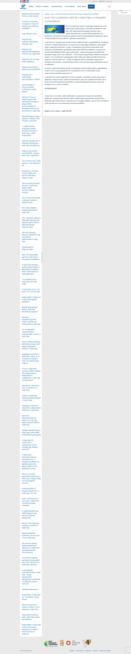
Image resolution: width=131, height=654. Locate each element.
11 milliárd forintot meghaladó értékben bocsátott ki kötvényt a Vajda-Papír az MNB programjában (29, 130)
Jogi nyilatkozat (80, 650)
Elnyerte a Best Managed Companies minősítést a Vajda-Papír (30, 525)
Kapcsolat (95, 650)
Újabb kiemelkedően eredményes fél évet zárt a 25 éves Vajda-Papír (31, 535)
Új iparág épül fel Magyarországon (27, 248)
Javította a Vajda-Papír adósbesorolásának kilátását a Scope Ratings (31, 398)
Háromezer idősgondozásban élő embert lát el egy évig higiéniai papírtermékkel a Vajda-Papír (31, 420)
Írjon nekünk (122, 13)
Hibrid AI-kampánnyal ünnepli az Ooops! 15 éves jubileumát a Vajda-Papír (31, 607)
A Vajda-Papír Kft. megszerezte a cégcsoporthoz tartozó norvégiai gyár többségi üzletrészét (30, 444)
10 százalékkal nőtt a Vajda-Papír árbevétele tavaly (29, 282)
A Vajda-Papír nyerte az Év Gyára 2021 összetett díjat (31, 291)
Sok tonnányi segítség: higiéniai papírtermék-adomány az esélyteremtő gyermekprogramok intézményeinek (31, 547)
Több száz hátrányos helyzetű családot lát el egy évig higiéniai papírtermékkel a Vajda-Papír (31, 237)
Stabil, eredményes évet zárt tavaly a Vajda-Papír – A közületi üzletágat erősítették (31, 502)
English (108, 1)
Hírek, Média (81, 6)
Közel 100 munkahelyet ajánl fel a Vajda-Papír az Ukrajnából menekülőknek (31, 257)
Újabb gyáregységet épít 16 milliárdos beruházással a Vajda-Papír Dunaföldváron (31, 143)
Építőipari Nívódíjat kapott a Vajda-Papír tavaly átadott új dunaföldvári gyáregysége (31, 432)
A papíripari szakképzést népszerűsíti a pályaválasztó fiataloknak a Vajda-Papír (31, 408)
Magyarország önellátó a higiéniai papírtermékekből (31, 68)
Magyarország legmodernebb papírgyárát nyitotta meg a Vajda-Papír (31, 51)
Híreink (52, 14)
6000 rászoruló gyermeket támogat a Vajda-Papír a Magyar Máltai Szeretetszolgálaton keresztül (31, 187)
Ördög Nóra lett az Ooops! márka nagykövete (30, 60)
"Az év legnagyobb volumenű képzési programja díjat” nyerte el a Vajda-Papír (31, 333)
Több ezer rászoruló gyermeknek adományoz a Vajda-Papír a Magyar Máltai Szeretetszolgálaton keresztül (31, 478)
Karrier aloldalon (57, 84)
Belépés (94, 1)
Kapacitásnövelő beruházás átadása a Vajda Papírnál (31, 15)
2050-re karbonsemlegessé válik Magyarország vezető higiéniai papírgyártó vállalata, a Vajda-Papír (31, 345)
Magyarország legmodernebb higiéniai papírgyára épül (30, 41)
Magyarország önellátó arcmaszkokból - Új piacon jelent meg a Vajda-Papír (30, 153)
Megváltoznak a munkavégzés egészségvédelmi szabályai (31, 77)
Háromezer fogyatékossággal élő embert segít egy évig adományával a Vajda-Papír (31, 320)
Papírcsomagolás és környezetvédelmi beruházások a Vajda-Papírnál (29, 88)
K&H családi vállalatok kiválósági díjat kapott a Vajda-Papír (30, 210)
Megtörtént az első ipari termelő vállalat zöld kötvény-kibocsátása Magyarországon (30, 174)
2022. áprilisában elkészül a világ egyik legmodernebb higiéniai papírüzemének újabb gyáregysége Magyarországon (31, 222)
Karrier (91, 6)
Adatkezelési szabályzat (105, 650)
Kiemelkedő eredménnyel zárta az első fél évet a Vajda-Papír (30, 388)
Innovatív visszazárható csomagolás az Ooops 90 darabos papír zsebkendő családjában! (30, 25)
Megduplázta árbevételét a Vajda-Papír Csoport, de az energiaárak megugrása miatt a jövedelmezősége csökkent (31, 358)
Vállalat (31, 6)
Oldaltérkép (88, 650)
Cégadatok (71, 650)
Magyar (101, 1)
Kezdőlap (47, 14)
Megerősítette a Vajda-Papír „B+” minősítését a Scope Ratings (31, 597)
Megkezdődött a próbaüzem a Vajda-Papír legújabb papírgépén (31, 299)
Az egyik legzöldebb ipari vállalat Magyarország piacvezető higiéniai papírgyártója (30, 514)
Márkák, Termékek (42, 6)
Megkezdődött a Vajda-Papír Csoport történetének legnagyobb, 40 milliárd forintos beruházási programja (31, 629)
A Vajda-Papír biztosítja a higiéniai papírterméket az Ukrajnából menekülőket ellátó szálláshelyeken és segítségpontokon (31, 269)
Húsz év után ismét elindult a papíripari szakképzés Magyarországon (31, 200)
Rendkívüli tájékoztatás (30, 589)
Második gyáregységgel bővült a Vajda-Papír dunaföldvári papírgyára (30, 309)
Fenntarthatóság (56, 6)
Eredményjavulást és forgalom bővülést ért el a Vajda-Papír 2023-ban (30, 491)
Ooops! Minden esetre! (29, 34)
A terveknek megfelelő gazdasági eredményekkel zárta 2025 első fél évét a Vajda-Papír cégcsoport (30, 561)
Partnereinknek (70, 6)
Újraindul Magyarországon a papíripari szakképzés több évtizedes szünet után (31, 118)
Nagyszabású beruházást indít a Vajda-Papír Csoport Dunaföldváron (31, 617)
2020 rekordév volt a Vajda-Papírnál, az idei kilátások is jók (31, 163)
